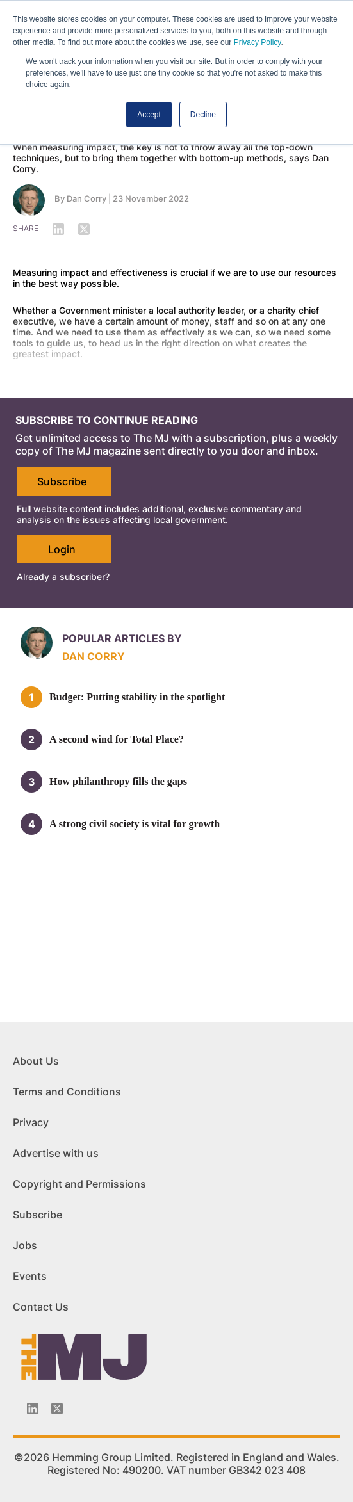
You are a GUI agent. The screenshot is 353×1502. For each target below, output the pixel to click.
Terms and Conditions (67, 1091)
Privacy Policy (257, 42)
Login (62, 549)
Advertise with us (56, 1153)
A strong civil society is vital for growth (134, 823)
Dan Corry (86, 198)
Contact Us (41, 1306)
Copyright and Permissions (79, 1183)
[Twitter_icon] (57, 1408)
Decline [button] (203, 114)
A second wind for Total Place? (116, 739)
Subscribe (61, 481)
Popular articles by (122, 638)
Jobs (25, 1245)
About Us (36, 1060)
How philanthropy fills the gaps (118, 781)
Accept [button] (149, 114)
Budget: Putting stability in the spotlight (137, 696)
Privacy (31, 1122)
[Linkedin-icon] (32, 1408)
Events (30, 1276)
